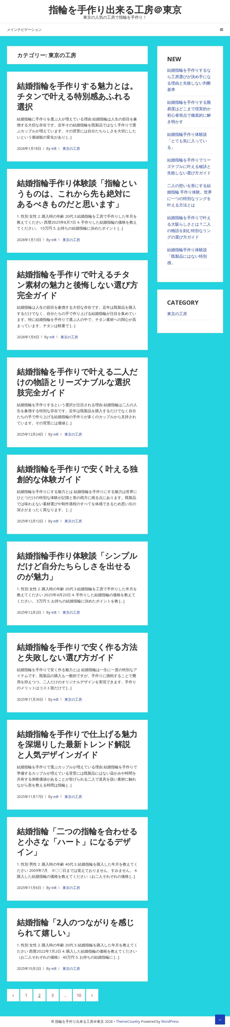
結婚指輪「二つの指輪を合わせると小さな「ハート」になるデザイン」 (77, 841)
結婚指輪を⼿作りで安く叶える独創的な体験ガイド (77, 474)
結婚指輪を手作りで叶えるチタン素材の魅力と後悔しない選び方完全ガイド (77, 284)
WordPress (170, 1021)
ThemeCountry (128, 1021)
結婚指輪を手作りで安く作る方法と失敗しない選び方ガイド (77, 652)
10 (81, 995)
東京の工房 (71, 148)
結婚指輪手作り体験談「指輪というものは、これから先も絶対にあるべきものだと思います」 (77, 193)
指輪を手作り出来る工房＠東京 (115, 9)
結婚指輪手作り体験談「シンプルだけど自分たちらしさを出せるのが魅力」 (77, 566)
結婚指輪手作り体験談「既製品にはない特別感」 (187, 256)
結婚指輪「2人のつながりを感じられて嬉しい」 (75, 927)
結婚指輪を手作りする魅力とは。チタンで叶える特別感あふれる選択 (77, 96)
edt (54, 148)
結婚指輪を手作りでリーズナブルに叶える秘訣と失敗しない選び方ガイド (189, 166)
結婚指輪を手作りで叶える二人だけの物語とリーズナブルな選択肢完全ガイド (77, 382)
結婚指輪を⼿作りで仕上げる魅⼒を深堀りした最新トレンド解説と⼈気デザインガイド (77, 744)
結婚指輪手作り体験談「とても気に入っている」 (187, 141)
